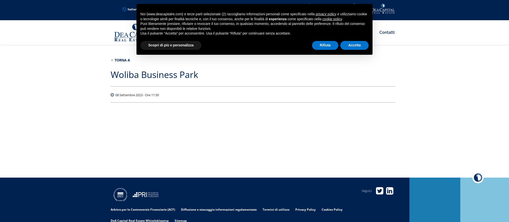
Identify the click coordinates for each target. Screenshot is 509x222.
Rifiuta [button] (325, 45)
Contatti (387, 32)
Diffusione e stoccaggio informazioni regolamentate (219, 209)
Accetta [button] (354, 45)
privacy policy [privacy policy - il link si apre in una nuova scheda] (326, 14)
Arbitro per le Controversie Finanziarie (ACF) (143, 209)
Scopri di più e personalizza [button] (171, 45)
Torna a (120, 60)
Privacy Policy (305, 209)
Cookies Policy (332, 209)
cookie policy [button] (332, 19)
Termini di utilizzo (276, 209)
